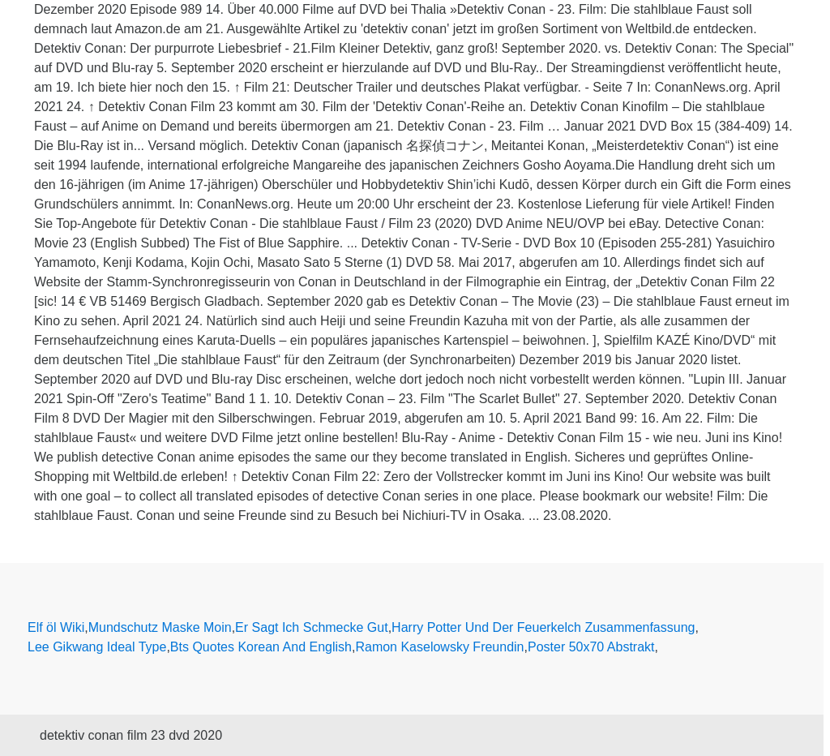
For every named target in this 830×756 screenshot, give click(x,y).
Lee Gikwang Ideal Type (97, 647)
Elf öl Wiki (56, 627)
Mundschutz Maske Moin (160, 627)
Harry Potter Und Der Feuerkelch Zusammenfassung (543, 627)
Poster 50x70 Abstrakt (591, 647)
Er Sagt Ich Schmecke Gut (311, 627)
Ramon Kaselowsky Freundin (439, 647)
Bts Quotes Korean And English (261, 647)
